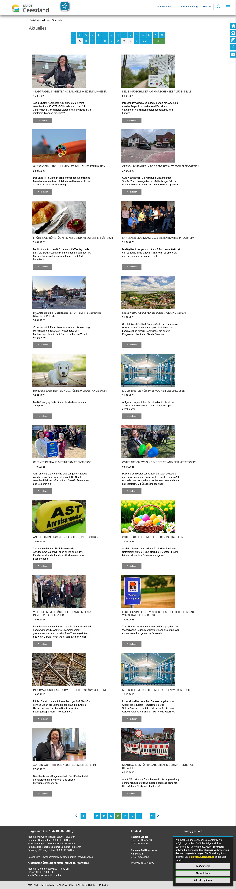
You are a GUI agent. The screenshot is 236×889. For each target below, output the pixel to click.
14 (111, 816)
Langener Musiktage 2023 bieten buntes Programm (158, 237)
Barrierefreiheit (86, 884)
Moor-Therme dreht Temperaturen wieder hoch (156, 690)
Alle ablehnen (203, 873)
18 (138, 816)
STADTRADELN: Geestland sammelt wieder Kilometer (70, 91)
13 (104, 816)
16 (125, 816)
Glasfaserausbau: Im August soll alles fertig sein (69, 166)
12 (97, 816)
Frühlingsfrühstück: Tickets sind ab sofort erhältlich (73, 237)
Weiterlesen (43, 120)
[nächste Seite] (159, 816)
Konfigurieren (203, 866)
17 (131, 816)
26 (152, 816)
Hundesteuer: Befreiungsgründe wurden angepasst (70, 390)
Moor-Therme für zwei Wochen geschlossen (153, 390)
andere (146, 41)
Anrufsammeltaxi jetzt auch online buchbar (65, 537)
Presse (103, 884)
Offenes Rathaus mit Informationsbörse (62, 462)
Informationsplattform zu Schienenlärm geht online (72, 690)
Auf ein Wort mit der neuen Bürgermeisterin (64, 764)
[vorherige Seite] (77, 816)
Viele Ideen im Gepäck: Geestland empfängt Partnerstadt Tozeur (63, 613)
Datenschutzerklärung (202, 856)
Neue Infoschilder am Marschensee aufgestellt (156, 91)
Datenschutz (65, 884)
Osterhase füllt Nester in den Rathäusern (152, 537)
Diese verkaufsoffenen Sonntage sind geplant (155, 312)
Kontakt (33, 884)
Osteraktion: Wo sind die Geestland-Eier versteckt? (159, 462)
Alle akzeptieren (203, 880)
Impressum (47, 884)
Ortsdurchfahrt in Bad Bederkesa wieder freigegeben (160, 166)
